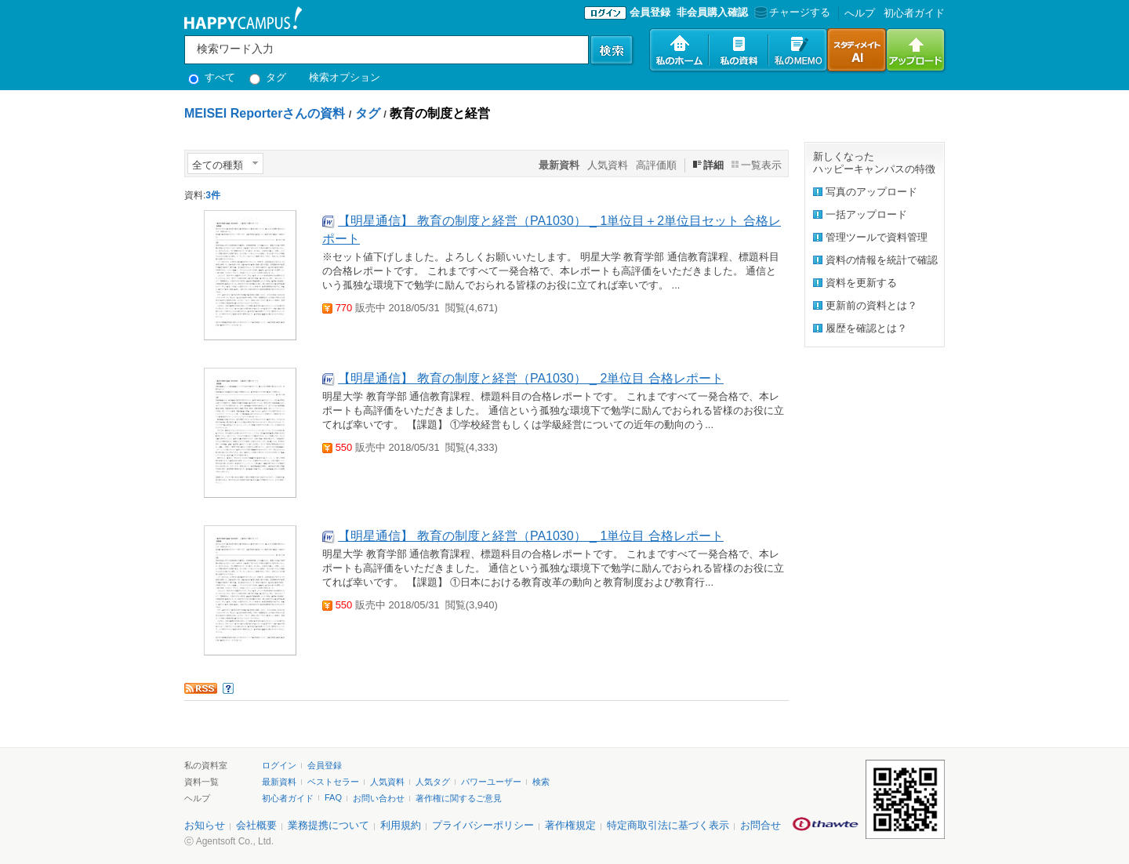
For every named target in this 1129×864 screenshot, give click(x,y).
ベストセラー (333, 781)
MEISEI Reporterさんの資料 (264, 113)
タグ (267, 77)
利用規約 (400, 825)
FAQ (333, 797)
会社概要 (256, 825)
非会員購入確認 (712, 12)
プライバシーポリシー (483, 825)
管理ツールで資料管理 (877, 237)
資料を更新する (861, 283)
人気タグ (433, 781)
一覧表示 (761, 165)
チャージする (790, 12)
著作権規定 (570, 825)
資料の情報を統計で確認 (882, 260)
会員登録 (650, 12)
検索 (541, 781)
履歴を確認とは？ (866, 328)
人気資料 (607, 165)
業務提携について (328, 825)
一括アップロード (866, 214)
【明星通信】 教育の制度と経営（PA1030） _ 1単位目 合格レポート (530, 536)
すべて (211, 77)
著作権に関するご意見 (459, 798)
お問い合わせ (379, 798)
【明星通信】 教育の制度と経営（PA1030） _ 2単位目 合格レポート (530, 378)
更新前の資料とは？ (871, 305)
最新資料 (279, 781)
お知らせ (204, 825)
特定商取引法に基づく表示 (668, 825)
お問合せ (760, 825)
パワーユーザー (491, 781)
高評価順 (656, 165)
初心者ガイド (914, 13)
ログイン (279, 765)
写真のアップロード (871, 192)
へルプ (859, 13)
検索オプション (344, 77)
